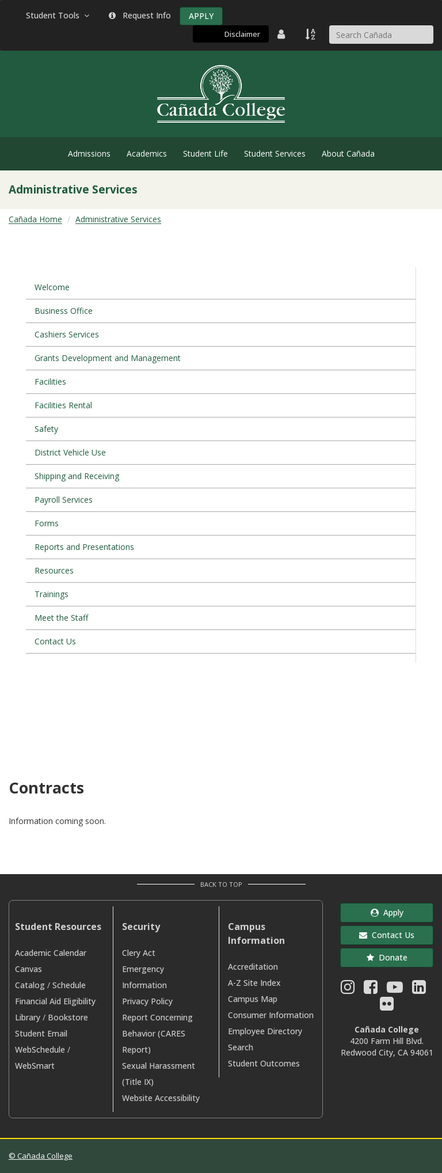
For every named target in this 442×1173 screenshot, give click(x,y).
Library (27, 1017)
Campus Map (252, 998)
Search (240, 1047)
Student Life (205, 153)
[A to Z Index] (311, 34)
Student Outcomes (264, 1063)
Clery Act (138, 952)
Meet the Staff (61, 617)
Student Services (275, 153)
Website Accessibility (161, 1097)
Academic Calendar (50, 952)
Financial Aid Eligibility (55, 1001)
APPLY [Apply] (201, 15)
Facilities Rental (63, 405)
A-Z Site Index (254, 982)
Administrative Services (118, 219)
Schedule (69, 985)
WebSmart (35, 1065)
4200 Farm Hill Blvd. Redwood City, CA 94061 (387, 1046)
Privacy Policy (147, 1001)
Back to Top (221, 884)
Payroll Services (64, 499)
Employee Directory (265, 1031)
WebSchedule (40, 1049)
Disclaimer (242, 34)
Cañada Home (35, 219)
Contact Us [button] (386, 934)
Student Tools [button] (59, 15)
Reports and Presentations (84, 546)
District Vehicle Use (70, 452)
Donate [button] (387, 957)
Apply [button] (387, 912)
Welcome (52, 287)
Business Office (64, 310)
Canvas (28, 968)
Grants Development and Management (108, 357)
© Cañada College (41, 1156)
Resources (54, 570)
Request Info (140, 15)
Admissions (89, 153)
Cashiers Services (67, 334)
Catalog (30, 985)
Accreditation (253, 966)
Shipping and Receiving (77, 475)
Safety (46, 428)
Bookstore (68, 1017)
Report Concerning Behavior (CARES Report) (157, 1033)
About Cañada (348, 153)
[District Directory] (282, 34)
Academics (147, 153)
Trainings (51, 594)
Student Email (41, 1033)
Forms (47, 523)
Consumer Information (271, 1014)
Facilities (50, 381)
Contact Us (55, 641)
